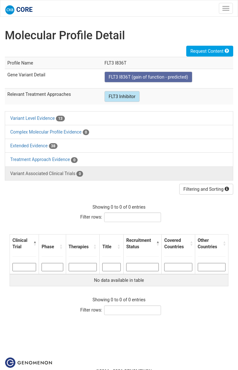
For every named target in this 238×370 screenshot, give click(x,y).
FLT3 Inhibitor (122, 96)
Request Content (209, 51)
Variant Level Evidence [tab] (37, 118)
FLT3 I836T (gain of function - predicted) (148, 77)
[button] (34, 243)
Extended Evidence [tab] (34, 146)
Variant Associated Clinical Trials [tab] (46, 174)
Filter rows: (91, 217)
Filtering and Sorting (206, 189)
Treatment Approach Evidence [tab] (44, 160)
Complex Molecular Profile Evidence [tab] (49, 132)
